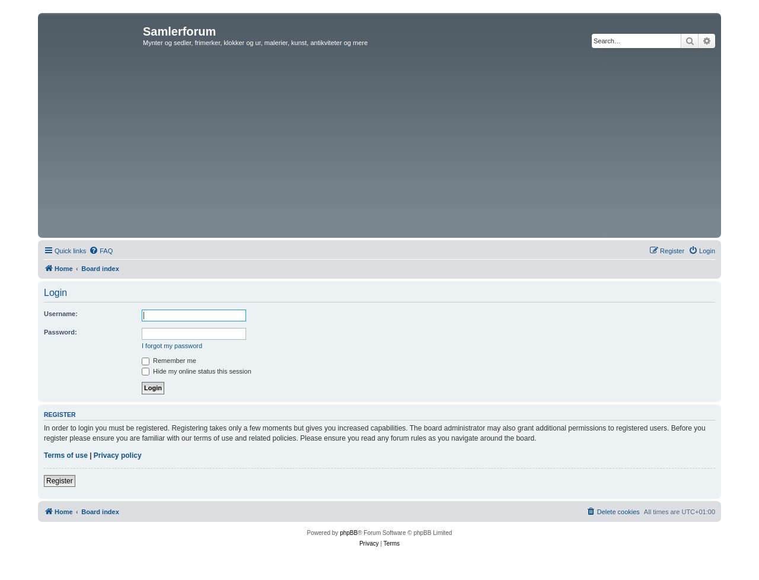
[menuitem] (101, 251)
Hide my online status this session (196, 371)
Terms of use (66, 455)
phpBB (349, 533)
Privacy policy (118, 455)
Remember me (169, 360)
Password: (60, 332)
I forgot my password (172, 345)
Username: (61, 313)
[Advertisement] (379, 146)
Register (59, 481)
